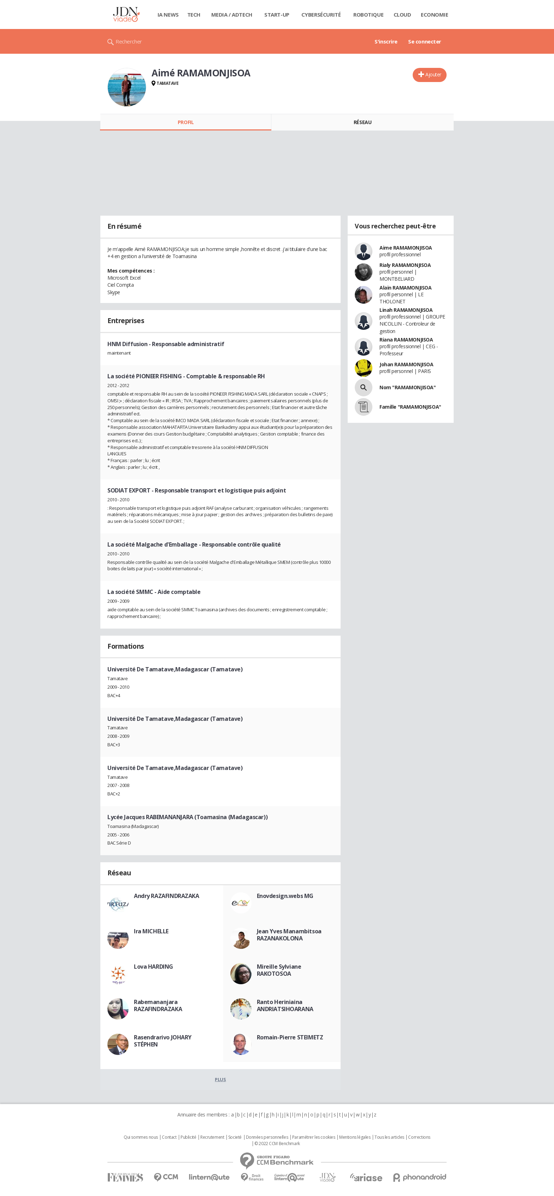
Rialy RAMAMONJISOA (405, 265)
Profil (186, 122)
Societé (235, 1137)
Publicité (188, 1137)
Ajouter (433, 74)
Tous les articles (389, 1137)
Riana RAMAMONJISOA (406, 339)
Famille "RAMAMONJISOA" (410, 406)
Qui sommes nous (141, 1137)
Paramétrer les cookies (313, 1137)
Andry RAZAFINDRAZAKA (166, 896)
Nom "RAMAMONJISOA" (407, 387)
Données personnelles (267, 1137)
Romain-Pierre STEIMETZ (290, 1037)
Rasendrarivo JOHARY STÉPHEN (162, 1040)
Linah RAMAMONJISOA (405, 310)
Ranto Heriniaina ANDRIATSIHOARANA (285, 1005)
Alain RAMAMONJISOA (405, 287)
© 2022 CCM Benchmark (277, 1143)
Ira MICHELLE (151, 931)
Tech (193, 14)
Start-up (276, 14)
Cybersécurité (321, 14)
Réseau (362, 122)
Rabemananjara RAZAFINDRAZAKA (158, 1005)
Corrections (419, 1137)
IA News (168, 14)
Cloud (402, 14)
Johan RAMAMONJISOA (406, 364)
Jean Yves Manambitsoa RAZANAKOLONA (289, 934)
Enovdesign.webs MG (285, 896)
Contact (169, 1137)
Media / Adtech (231, 14)
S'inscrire (386, 41)
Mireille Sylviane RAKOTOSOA (279, 970)
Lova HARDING (153, 966)
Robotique (368, 14)
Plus (220, 1079)
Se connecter (424, 41)
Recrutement (212, 1137)
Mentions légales (354, 1137)
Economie (434, 14)
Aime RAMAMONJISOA (405, 247)
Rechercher (129, 41)
